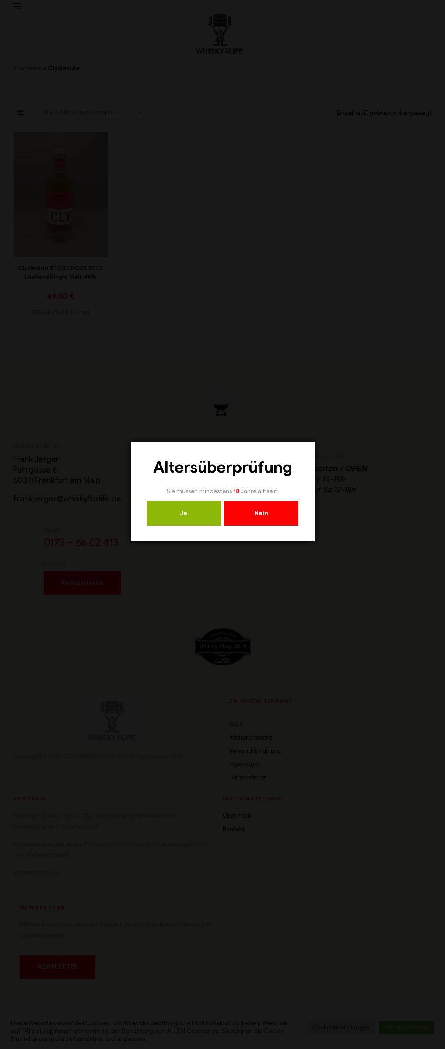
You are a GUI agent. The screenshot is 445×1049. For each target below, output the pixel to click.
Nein (261, 513)
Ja (183, 513)
